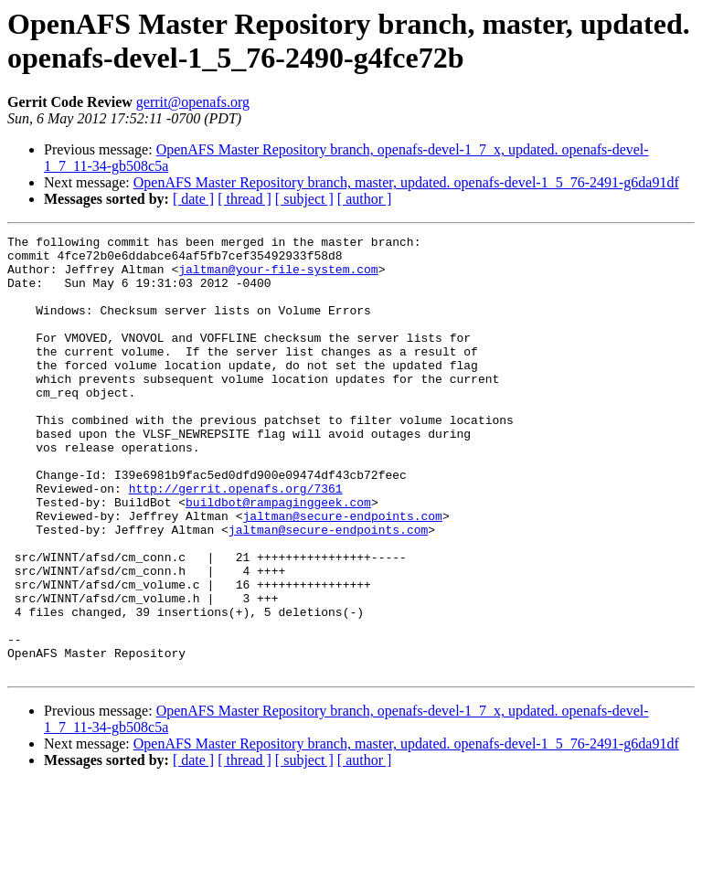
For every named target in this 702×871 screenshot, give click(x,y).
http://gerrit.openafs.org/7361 (236, 540)
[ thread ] (244, 199)
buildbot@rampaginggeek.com (278, 556)
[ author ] (364, 199)
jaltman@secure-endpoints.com (341, 573)
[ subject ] (304, 199)
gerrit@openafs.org (193, 102)
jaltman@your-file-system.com (278, 277)
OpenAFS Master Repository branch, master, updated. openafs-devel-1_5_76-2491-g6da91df (406, 182)
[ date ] (193, 199)
